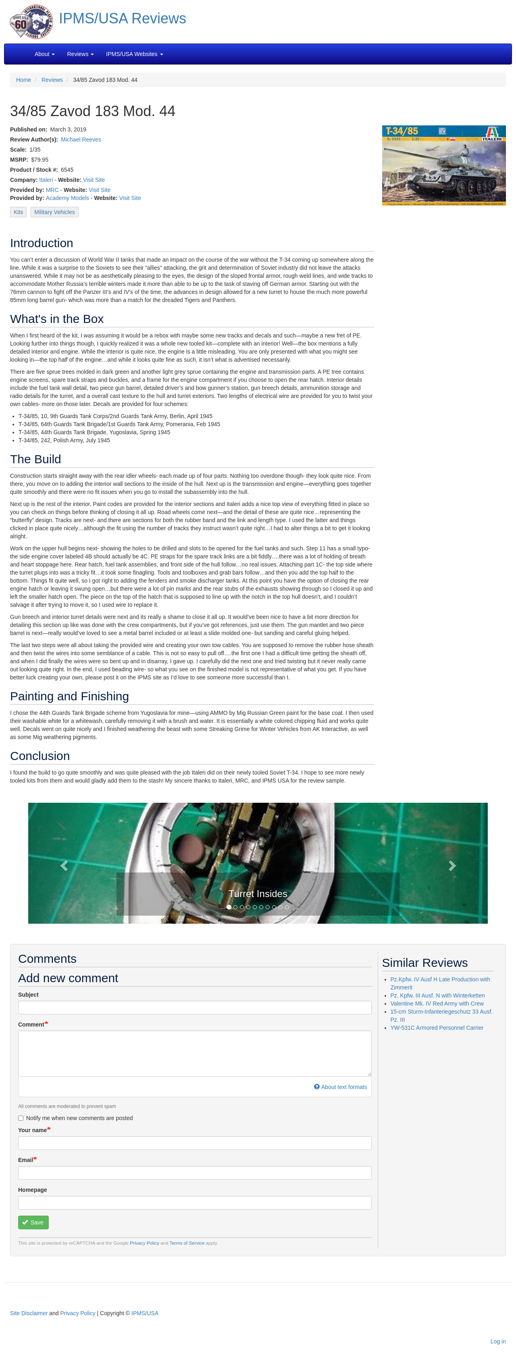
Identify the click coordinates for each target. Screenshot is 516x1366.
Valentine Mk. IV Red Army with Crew (437, 1003)
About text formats (340, 1087)
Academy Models (67, 198)
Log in (498, 1341)
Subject (28, 994)
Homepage (32, 1190)
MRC (52, 190)
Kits (18, 212)
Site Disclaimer (29, 1313)
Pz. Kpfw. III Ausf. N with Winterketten (438, 995)
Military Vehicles (54, 212)
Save (33, 1222)
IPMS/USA (144, 1313)
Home (23, 80)
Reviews (52, 80)
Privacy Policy (144, 1242)
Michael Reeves (81, 139)
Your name (32, 1130)
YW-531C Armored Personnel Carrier (437, 1027)
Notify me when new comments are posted (75, 1118)
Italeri (46, 180)
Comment (31, 1024)
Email (25, 1160)
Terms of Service (187, 1242)
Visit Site (94, 180)
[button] (258, 862)
